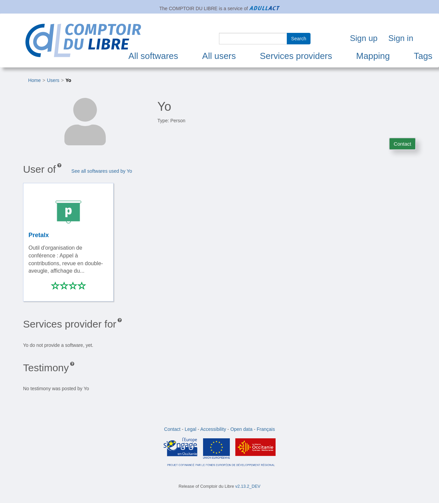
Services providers (296, 56)
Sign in (400, 38)
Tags (423, 56)
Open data (241, 429)
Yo (68, 80)
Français (266, 429)
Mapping (373, 56)
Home (34, 80)
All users (219, 56)
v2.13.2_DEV (247, 486)
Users (53, 80)
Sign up (363, 38)
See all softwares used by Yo (102, 171)
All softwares (153, 56)
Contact (402, 144)
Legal (190, 429)
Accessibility (213, 429)
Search (298, 38)
